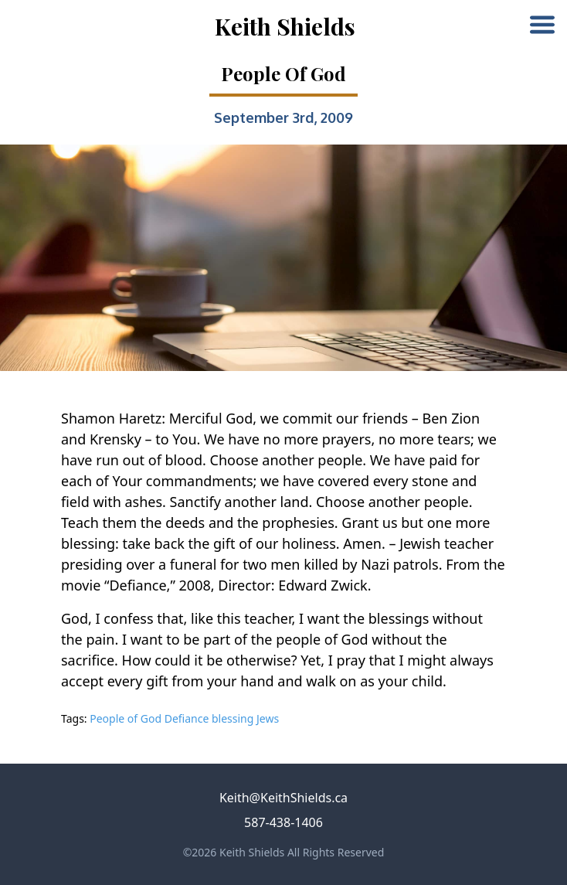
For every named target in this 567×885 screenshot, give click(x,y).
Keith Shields (285, 26)
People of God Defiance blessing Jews (184, 718)
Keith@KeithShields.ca (283, 797)
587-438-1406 (283, 822)
